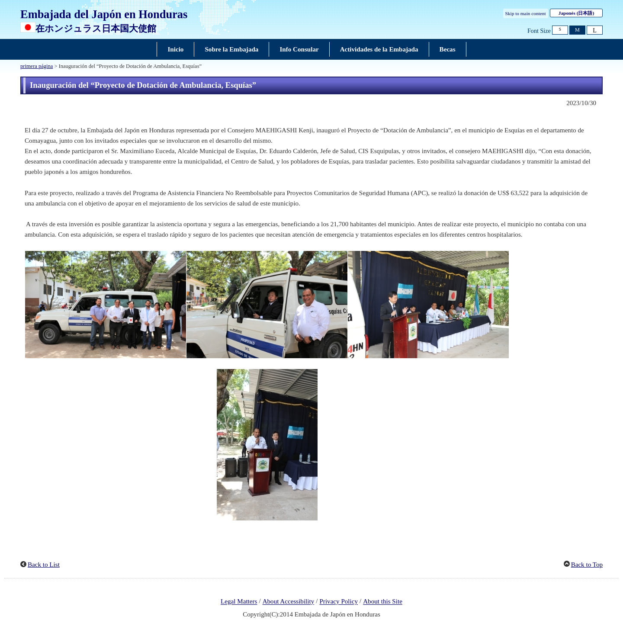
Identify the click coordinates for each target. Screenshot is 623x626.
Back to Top (587, 564)
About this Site (382, 601)
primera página (36, 66)
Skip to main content (525, 13)
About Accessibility (289, 601)
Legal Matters (239, 601)
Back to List (44, 564)
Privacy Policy (338, 601)
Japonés (576, 13)
